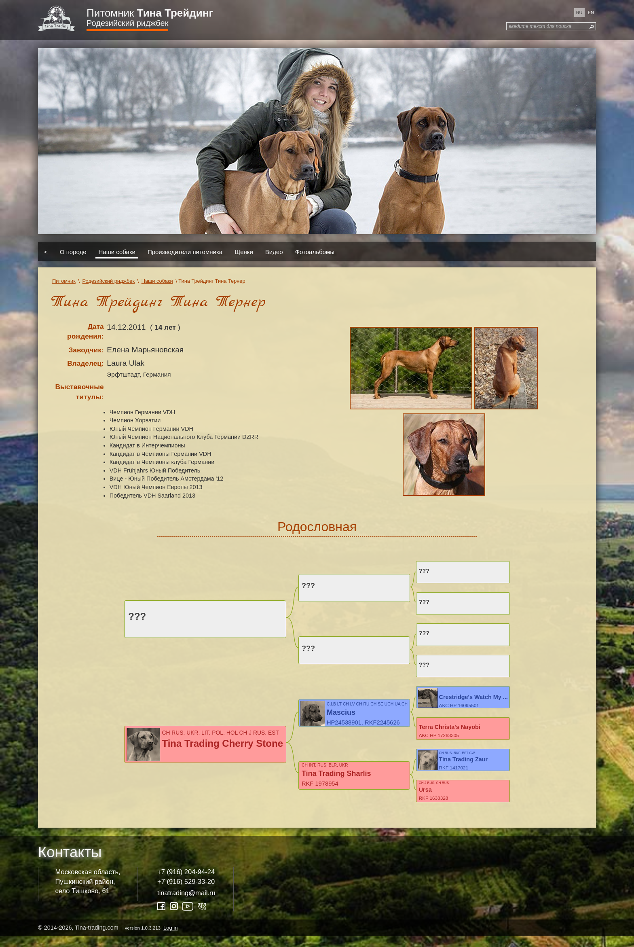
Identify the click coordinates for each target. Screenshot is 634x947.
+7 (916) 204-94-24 (186, 883)
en (591, 12)
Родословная (317, 526)
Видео (274, 251)
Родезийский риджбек (127, 23)
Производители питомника (185, 251)
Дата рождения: (85, 331)
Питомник (150, 13)
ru (579, 12)
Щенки (244, 251)
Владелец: (85, 363)
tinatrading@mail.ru (186, 904)
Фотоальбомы (314, 251)
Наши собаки (117, 251)
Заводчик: (86, 350)
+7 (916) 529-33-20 (186, 892)
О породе (73, 251)
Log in (170, 939)
